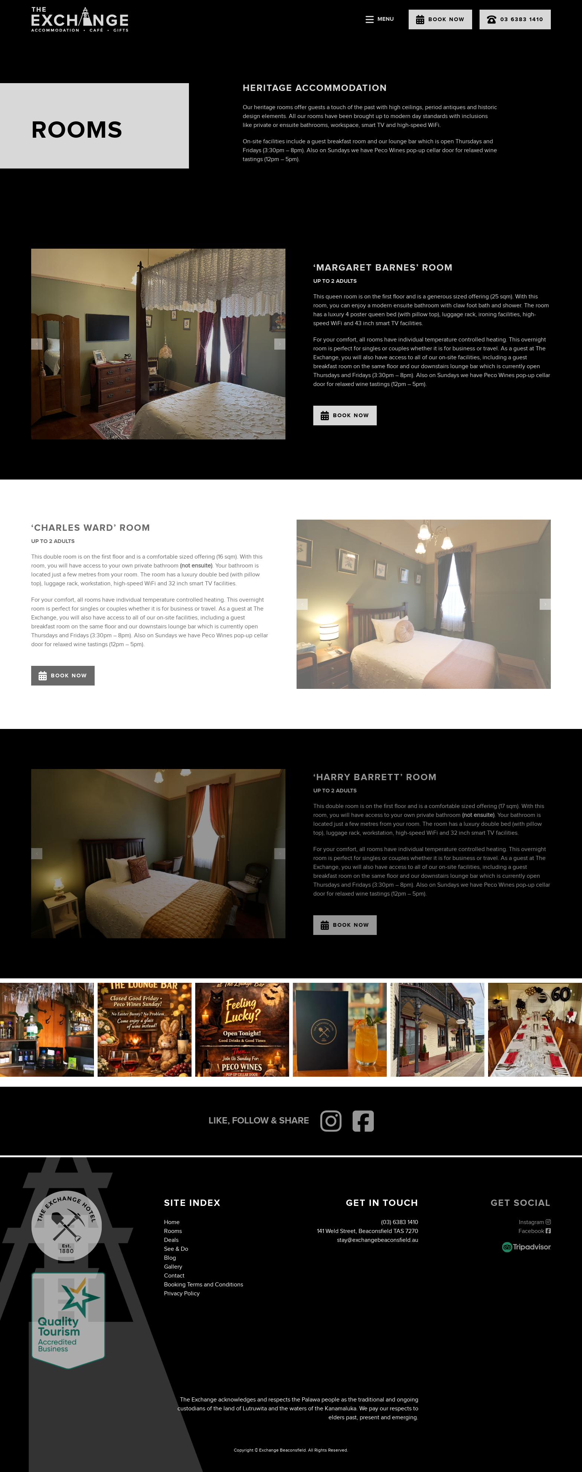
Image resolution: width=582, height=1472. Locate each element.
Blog (170, 1258)
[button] (36, 344)
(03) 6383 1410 (399, 1222)
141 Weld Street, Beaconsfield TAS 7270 (367, 1231)
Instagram (535, 1222)
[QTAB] (68, 1275)
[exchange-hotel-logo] (79, 9)
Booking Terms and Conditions (203, 1284)
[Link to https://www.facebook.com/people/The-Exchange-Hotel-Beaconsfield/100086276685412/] (363, 1121)
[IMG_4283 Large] (158, 853)
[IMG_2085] (158, 344)
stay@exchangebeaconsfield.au (377, 1240)
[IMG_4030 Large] (424, 604)
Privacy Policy (182, 1293)
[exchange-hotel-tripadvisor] (526, 1244)
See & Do (176, 1249)
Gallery (173, 1266)
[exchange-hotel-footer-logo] (66, 1193)
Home (172, 1222)
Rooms (173, 1231)
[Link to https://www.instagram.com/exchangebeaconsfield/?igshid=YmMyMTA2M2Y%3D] (330, 1121)
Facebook (535, 1231)
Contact (174, 1275)
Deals (171, 1240)
